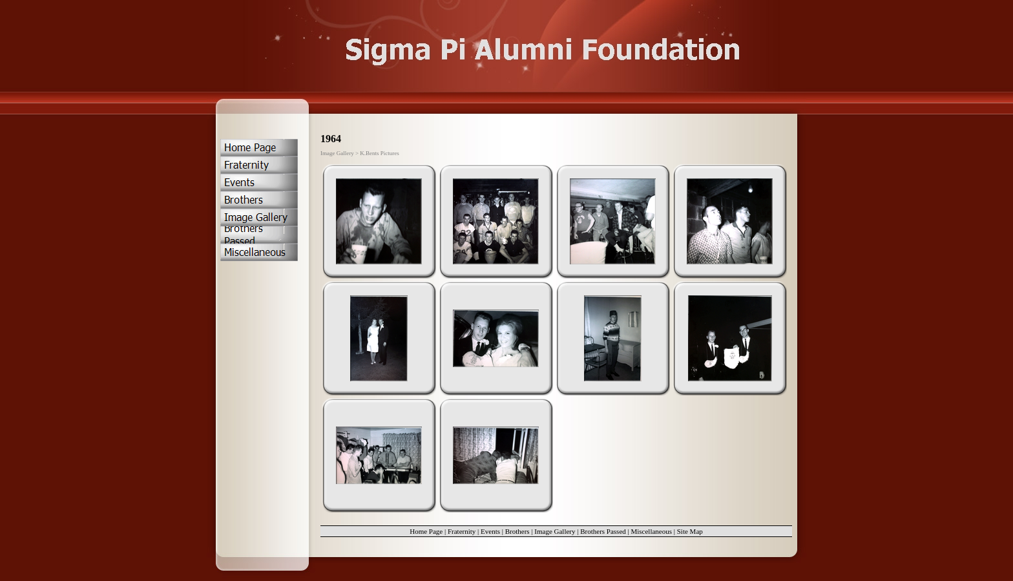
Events (490, 531)
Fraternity (461, 531)
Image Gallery (554, 531)
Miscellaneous (651, 531)
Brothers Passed (603, 531)
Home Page (426, 531)
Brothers (517, 531)
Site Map (690, 531)
